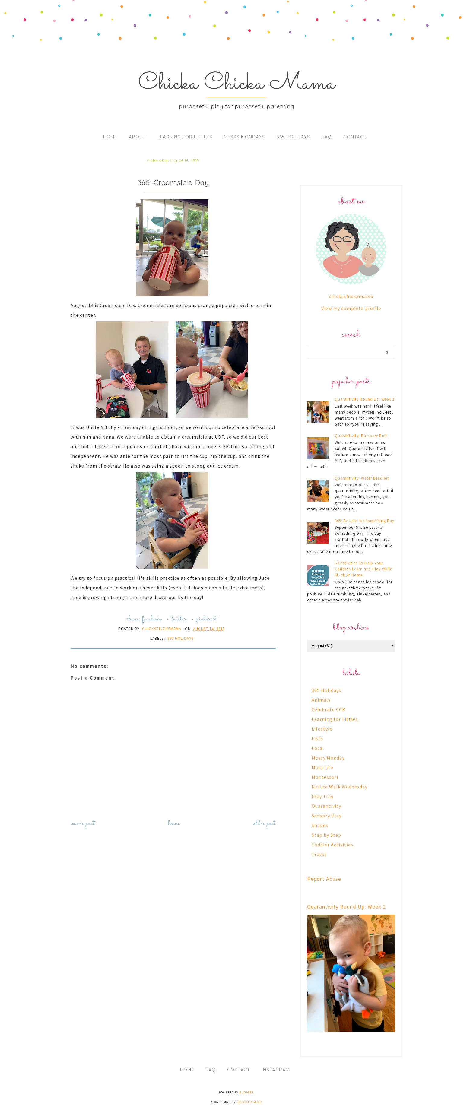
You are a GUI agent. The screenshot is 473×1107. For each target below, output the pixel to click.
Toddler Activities (332, 845)
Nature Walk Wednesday (339, 787)
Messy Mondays (244, 137)
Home (110, 137)
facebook (152, 619)
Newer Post (83, 824)
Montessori (325, 777)
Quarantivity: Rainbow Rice (361, 435)
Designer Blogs (250, 1102)
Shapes (320, 825)
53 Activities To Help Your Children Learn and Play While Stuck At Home (363, 569)
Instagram (276, 1070)
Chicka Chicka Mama (236, 83)
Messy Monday (328, 758)
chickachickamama (351, 296)
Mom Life (322, 767)
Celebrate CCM (329, 709)
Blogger (246, 1092)
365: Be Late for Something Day (364, 520)
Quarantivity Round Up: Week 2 (364, 399)
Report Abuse (324, 878)
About (137, 137)
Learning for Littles (184, 137)
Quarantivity (326, 806)
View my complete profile (351, 308)
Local (318, 748)
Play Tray (322, 796)
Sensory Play (326, 816)
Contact (355, 137)
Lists (317, 738)
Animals (321, 700)
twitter (179, 619)
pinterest (207, 619)
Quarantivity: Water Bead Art (362, 478)
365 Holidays (293, 137)
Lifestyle (322, 729)
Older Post (264, 824)
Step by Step (326, 835)
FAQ (327, 137)
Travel (319, 854)
